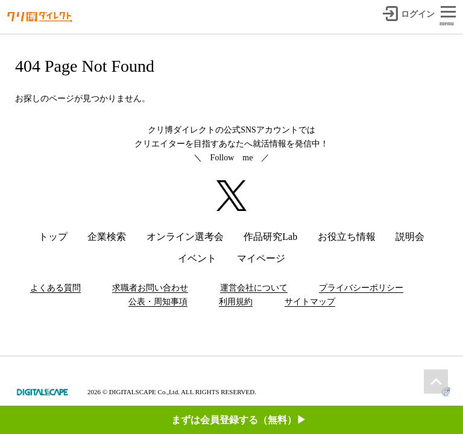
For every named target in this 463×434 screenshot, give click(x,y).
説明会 (409, 236)
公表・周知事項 (157, 301)
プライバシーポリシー (361, 287)
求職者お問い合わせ (150, 287)
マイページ (261, 258)
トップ (53, 236)
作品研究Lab (270, 236)
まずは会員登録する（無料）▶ (238, 341)
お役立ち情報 (347, 236)
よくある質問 (55, 287)
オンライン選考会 (185, 236)
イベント (197, 258)
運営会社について (254, 287)
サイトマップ (310, 301)
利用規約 (236, 301)
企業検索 (106, 236)
